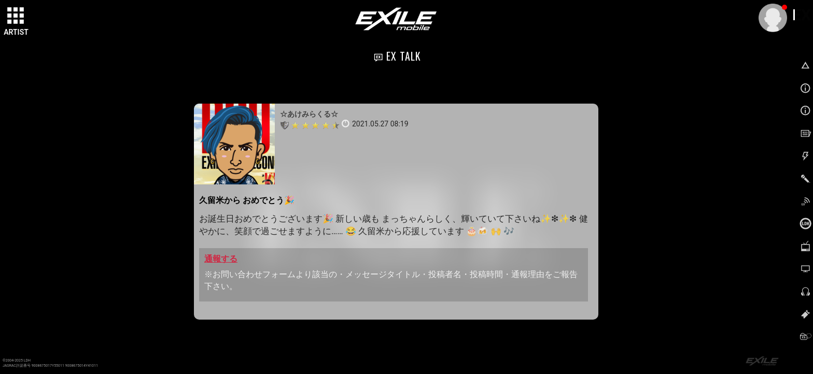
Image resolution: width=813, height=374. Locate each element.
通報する (220, 259)
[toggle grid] (16, 16)
